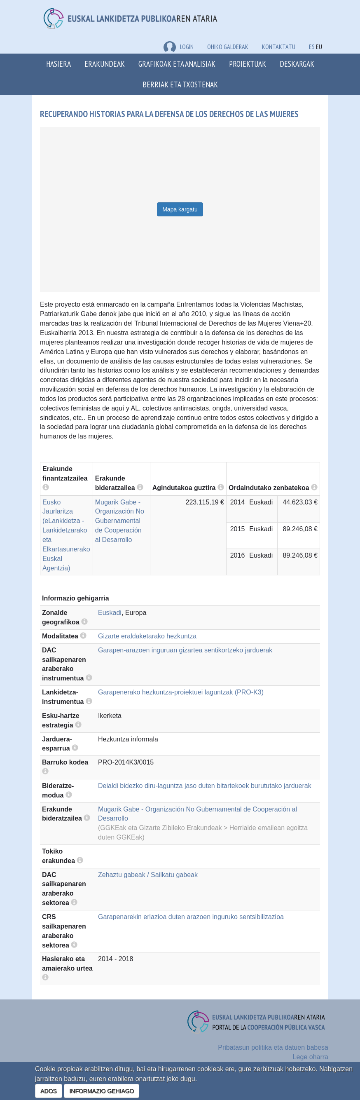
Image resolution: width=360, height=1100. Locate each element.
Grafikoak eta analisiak (176, 64)
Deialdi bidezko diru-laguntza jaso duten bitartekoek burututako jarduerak (204, 785)
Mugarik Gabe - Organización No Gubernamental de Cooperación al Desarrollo (119, 521)
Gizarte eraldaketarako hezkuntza (147, 636)
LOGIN (179, 46)
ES (312, 46)
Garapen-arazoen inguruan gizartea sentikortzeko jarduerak (185, 650)
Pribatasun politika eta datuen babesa (273, 1047)
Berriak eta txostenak (180, 84)
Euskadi (110, 612)
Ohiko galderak (227, 46)
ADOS (48, 1091)
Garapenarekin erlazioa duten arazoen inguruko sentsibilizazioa (191, 916)
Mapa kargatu (180, 209)
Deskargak (297, 64)
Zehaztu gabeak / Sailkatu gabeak (148, 874)
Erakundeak (104, 64)
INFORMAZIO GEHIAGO (101, 1091)
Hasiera (58, 64)
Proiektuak (247, 64)
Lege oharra (310, 1056)
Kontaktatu (278, 46)
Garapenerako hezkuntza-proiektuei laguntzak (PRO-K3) (181, 692)
